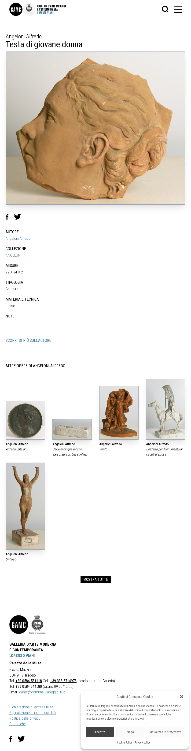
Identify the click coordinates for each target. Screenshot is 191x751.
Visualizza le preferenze (165, 732)
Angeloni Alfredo (18, 238)
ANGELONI (14, 255)
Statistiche (17, 724)
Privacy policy (142, 742)
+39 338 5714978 (63, 680)
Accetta (99, 732)
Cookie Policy (124, 742)
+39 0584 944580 (28, 686)
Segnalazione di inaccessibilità (32, 712)
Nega (130, 732)
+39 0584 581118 (28, 680)
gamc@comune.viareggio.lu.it (42, 692)
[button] (181, 696)
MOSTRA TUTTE (95, 579)
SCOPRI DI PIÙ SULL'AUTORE (28, 340)
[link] (15, 9)
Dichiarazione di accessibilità (31, 707)
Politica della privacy (24, 718)
